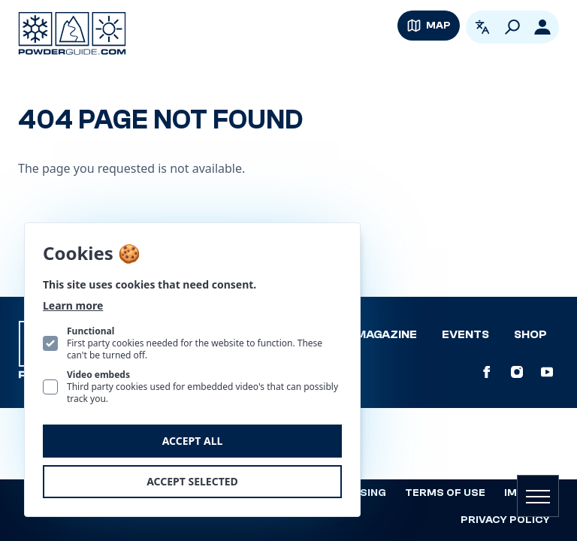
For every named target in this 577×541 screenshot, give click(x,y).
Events (465, 334)
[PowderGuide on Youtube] (547, 372)
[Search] (512, 27)
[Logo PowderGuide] (72, 33)
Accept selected (192, 481)
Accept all (192, 441)
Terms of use (445, 493)
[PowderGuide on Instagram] (517, 372)
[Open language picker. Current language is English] (482, 27)
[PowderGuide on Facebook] (487, 372)
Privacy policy (505, 520)
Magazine (386, 334)
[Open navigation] (538, 496)
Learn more (73, 305)
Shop (530, 334)
